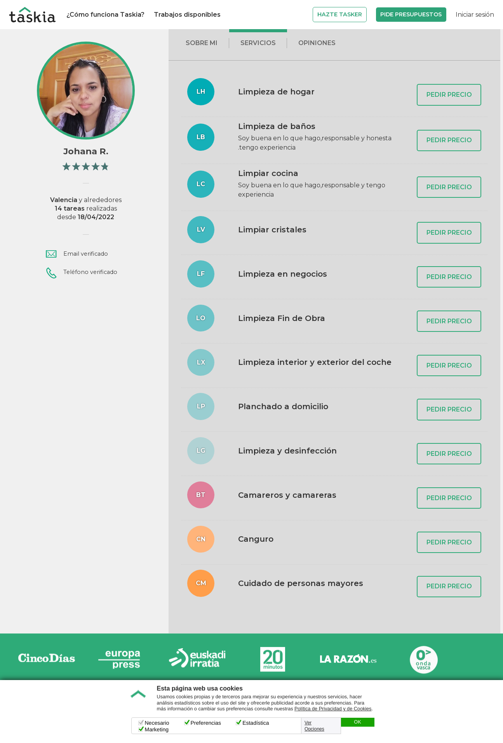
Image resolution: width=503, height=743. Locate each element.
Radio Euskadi (197, 659)
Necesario (157, 723)
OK (357, 722)
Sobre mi (202, 43)
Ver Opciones (314, 726)
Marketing (157, 729)
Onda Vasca (423, 659)
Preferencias (206, 723)
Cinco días (46, 659)
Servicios (258, 43)
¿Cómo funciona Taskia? (105, 14)
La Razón (348, 659)
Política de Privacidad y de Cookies (332, 709)
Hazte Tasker (339, 14)
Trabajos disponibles (187, 14)
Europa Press (122, 659)
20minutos (272, 659)
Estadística (255, 723)
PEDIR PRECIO (449, 94)
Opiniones (317, 43)
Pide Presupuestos (411, 14)
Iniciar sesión (475, 14)
